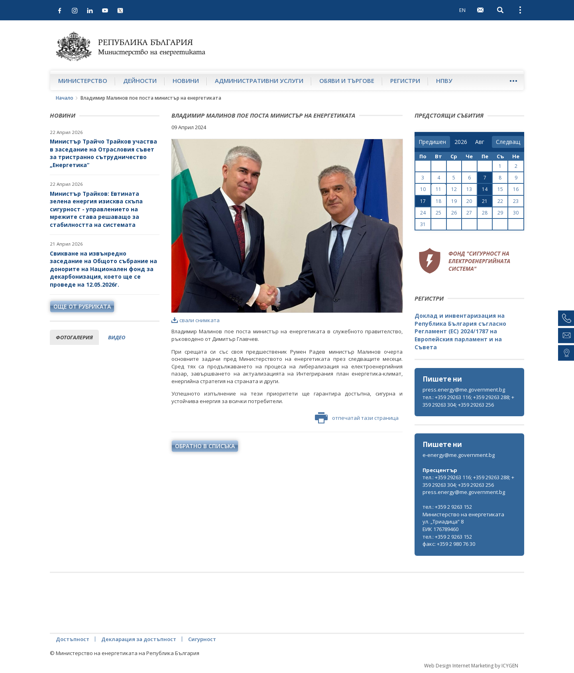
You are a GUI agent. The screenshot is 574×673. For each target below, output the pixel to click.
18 (438, 201)
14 (485, 189)
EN (462, 10)
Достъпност (72, 639)
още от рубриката (82, 306)
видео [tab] (116, 337)
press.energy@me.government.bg (464, 389)
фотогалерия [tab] (74, 337)
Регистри (405, 81)
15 (500, 189)
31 (423, 224)
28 (485, 212)
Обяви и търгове (346, 81)
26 (454, 212)
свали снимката (195, 320)
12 (454, 189)
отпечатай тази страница (357, 417)
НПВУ (444, 81)
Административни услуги (259, 81)
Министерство (82, 81)
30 (516, 212)
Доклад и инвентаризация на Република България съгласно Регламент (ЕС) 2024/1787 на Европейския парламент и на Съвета (460, 331)
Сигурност (202, 639)
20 (469, 201)
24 (423, 212)
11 (438, 189)
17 (423, 201)
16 (516, 189)
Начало (64, 97)
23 (516, 201)
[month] (481, 142)
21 (485, 201)
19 (454, 201)
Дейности (140, 81)
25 (438, 212)
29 (500, 212)
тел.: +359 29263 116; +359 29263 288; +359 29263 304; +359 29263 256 (468, 401)
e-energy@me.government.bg (459, 455)
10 (423, 189)
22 (500, 201)
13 (469, 189)
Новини (186, 81)
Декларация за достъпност (138, 639)
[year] (460, 142)
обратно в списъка (205, 446)
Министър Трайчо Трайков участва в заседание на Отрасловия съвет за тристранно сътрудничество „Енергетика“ (103, 153)
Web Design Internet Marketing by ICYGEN (471, 665)
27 (469, 212)
